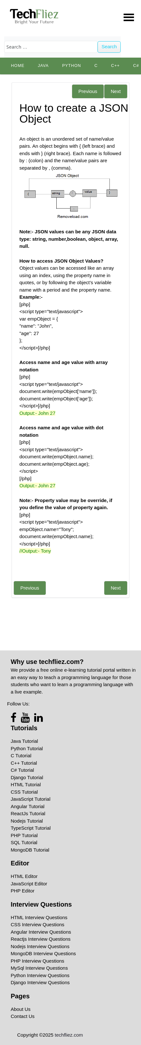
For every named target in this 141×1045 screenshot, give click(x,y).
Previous (88, 91)
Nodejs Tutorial (27, 821)
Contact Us (22, 1016)
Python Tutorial (27, 748)
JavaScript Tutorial (30, 799)
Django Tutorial (27, 777)
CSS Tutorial (24, 792)
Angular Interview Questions (41, 932)
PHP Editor (22, 890)
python (71, 65)
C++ (115, 65)
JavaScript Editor (29, 883)
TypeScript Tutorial (31, 828)
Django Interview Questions (40, 982)
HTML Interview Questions (39, 917)
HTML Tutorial (26, 784)
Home (17, 65)
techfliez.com (69, 1035)
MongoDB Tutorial (30, 850)
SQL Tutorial (24, 842)
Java (43, 65)
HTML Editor (24, 876)
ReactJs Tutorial (28, 813)
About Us (21, 1009)
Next (116, 91)
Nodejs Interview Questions (40, 946)
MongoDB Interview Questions (43, 953)
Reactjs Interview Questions (40, 939)
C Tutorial (21, 755)
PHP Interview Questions (37, 961)
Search (109, 46)
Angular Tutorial (27, 806)
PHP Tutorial (24, 835)
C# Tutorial (22, 770)
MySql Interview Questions (39, 968)
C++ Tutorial (24, 763)
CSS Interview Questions (37, 924)
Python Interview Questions (40, 975)
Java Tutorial (24, 741)
